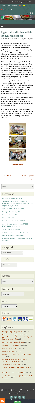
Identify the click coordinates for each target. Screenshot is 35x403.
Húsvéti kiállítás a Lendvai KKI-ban (13, 235)
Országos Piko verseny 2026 (11, 212)
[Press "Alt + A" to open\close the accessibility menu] (2, 400)
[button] (17, 17)
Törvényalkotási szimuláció (11, 229)
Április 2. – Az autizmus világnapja (13, 209)
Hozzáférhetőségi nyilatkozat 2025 (21, 2)
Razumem (17, 401)
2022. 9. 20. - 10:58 (8, 39)
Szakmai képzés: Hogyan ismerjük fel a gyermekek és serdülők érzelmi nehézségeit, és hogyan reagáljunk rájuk (17, 203)
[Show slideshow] (17, 164)
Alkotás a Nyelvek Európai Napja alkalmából (28, 178)
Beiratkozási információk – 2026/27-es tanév (16, 221)
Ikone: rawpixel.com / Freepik (17, 394)
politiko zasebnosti (27, 399)
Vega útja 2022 (6, 176)
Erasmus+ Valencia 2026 (10, 215)
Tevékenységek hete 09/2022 (24, 39)
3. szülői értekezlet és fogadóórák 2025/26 (15, 232)
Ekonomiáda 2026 (8, 218)
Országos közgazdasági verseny (12, 198)
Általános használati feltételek (9, 5)
